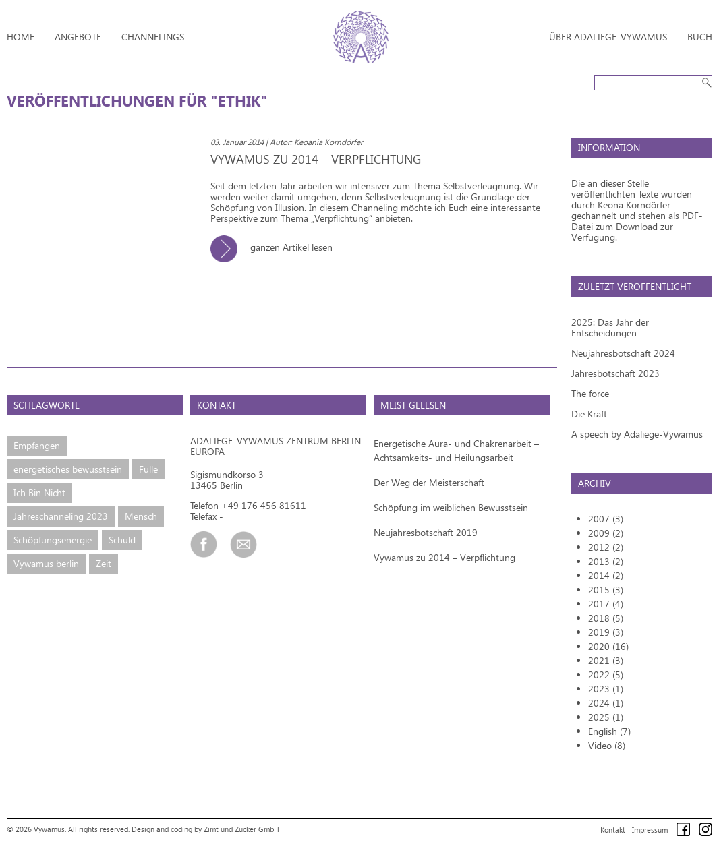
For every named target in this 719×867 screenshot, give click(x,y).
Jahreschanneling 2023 (60, 516)
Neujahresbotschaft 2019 (426, 532)
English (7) (609, 731)
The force (590, 393)
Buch (699, 36)
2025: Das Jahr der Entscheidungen (610, 327)
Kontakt (612, 829)
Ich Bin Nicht (39, 492)
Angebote (78, 36)
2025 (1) (605, 717)
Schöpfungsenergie (52, 539)
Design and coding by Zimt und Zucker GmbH (205, 829)
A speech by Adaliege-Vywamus (637, 433)
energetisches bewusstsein (67, 468)
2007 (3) (605, 518)
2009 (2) (605, 533)
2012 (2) (605, 547)
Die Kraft (589, 413)
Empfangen (36, 445)
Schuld (122, 539)
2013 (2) (605, 561)
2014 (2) (605, 575)
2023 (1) (605, 688)
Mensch (141, 516)
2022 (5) (605, 674)
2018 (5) (605, 617)
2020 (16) (608, 646)
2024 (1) (605, 702)
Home (20, 36)
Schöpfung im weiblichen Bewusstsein (451, 507)
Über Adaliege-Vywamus (608, 36)
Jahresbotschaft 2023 (615, 373)
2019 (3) (605, 632)
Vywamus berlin (46, 563)
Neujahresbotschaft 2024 (623, 353)
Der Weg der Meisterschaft (429, 482)
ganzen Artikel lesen (277, 247)
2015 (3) (605, 589)
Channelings (152, 36)
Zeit (103, 563)
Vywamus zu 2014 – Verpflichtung (444, 557)
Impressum (650, 829)
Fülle (148, 468)
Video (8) (606, 745)
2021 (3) (605, 660)
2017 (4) (605, 603)
